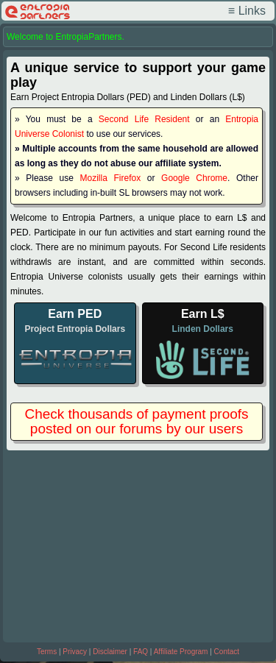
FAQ (140, 652)
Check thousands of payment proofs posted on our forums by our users (136, 421)
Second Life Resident (144, 119)
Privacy (75, 652)
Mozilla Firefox (110, 178)
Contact (226, 652)
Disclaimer (110, 652)
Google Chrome (194, 178)
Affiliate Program (181, 652)
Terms (47, 652)
